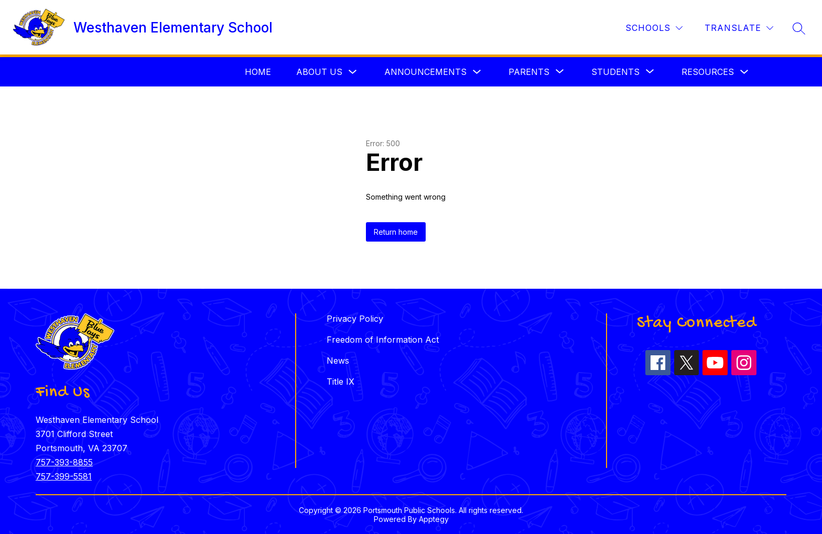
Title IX (340, 381)
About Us (319, 72)
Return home (396, 231)
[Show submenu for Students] (615, 72)
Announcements (425, 72)
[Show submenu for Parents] (529, 72)
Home (258, 72)
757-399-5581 (64, 476)
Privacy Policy (355, 318)
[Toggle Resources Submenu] (744, 72)
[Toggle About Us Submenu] (353, 72)
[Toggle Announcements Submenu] (477, 72)
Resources (708, 72)
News (338, 360)
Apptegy (434, 519)
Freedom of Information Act (383, 339)
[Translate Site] (739, 28)
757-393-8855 (64, 462)
